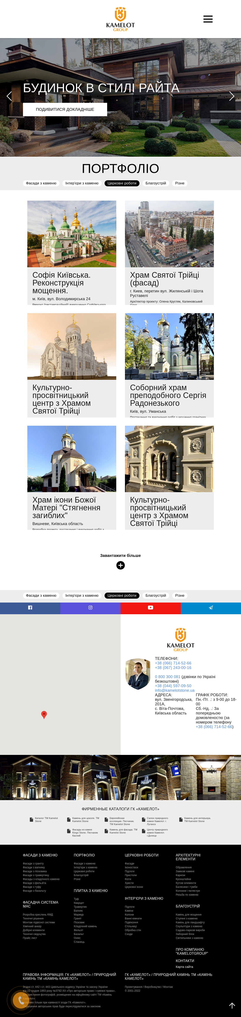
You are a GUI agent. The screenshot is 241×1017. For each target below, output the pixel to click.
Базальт (79, 934)
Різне (180, 183)
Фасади (129, 863)
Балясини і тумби (186, 886)
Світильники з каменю (189, 938)
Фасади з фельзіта (34, 883)
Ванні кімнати (133, 918)
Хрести (129, 883)
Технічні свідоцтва (34, 934)
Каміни (129, 910)
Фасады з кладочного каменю (41, 879)
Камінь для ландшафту (190, 922)
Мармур (79, 914)
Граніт (78, 918)
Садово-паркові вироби (190, 930)
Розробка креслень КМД (38, 914)
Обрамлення (184, 867)
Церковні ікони (134, 886)
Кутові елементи (186, 883)
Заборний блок (185, 934)
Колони (129, 914)
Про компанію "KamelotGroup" (192, 951)
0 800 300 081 (167, 677)
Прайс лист (30, 938)
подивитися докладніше (65, 109)
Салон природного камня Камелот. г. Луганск (157, 821)
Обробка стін (133, 930)
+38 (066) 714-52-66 (173, 663)
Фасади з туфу (32, 886)
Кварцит (79, 902)
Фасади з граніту (33, 863)
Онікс (77, 938)
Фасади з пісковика (35, 871)
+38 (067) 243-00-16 (173, 668)
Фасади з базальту (34, 890)
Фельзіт (79, 930)
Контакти (185, 961)
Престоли (131, 875)
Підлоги (129, 871)
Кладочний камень (85, 926)
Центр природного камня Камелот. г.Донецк (157, 832)
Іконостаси (131, 867)
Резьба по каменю (187, 894)
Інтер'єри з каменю (82, 183)
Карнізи (180, 875)
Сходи (129, 934)
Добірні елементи (34, 930)
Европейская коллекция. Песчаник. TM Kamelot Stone (122, 821)
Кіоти (128, 879)
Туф (76, 899)
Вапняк (78, 910)
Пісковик (79, 922)
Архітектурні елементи (188, 857)
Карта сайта (184, 967)
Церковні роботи (122, 183)
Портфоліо (84, 855)
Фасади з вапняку (34, 867)
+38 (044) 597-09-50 (173, 686)
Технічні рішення (33, 918)
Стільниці (131, 926)
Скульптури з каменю (189, 926)
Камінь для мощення (189, 914)
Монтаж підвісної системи (39, 922)
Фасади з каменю (41, 183)
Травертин (80, 906)
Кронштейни (183, 879)
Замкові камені (185, 871)
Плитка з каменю (91, 891)
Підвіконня (131, 922)
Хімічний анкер (32, 926)
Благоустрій (156, 183)
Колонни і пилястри (188, 890)
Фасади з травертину (36, 875)
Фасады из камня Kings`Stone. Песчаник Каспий (85, 832)
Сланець (79, 941)
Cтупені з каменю (187, 918)
